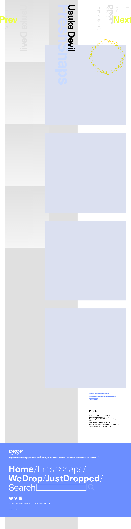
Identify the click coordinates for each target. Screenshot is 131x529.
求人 (30, 503)
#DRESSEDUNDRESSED (102, 393)
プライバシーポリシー (44, 503)
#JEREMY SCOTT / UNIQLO (96, 396)
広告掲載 (17, 503)
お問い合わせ (24, 503)
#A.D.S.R (91, 393)
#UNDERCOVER (93, 399)
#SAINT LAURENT (111, 396)
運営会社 (11, 503)
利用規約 (35, 503)
